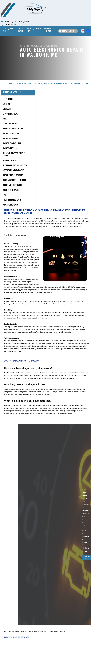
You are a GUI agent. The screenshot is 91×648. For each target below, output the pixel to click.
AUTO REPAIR (20, 29)
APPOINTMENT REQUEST (48, 29)
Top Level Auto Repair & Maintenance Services (49, 92)
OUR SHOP (4, 29)
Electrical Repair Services (16, 646)
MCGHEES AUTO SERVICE (18, 92)
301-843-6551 (10, 24)
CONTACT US (38, 29)
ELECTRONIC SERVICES (80, 92)
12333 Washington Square (38, 46)
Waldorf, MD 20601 (51, 46)
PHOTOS (12, 28)
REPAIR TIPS (29, 29)
